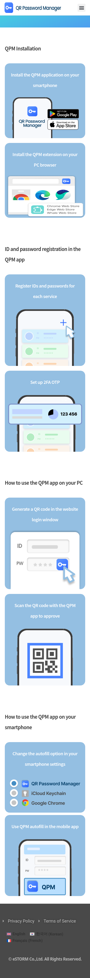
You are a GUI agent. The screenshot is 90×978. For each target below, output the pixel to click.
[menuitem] (16, 934)
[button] (81, 8)
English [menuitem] (18, 934)
